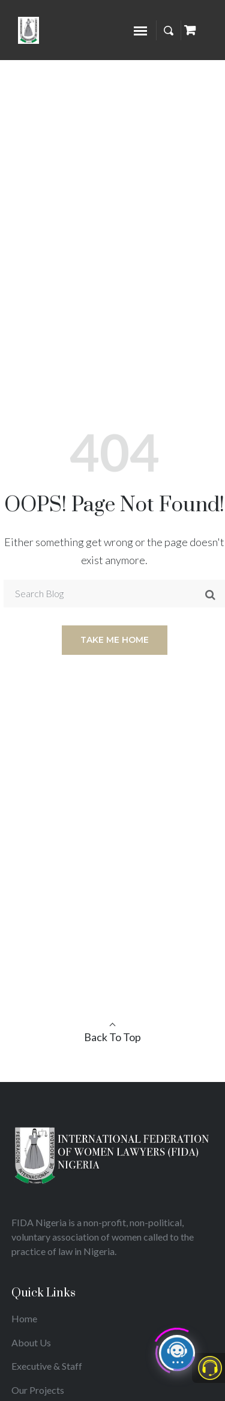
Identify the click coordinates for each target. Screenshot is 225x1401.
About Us (31, 1342)
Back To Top (112, 1037)
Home (24, 1318)
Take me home (114, 639)
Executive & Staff (46, 1366)
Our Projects (37, 1390)
